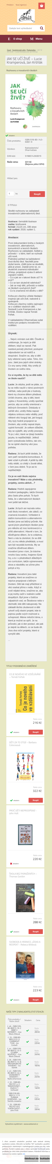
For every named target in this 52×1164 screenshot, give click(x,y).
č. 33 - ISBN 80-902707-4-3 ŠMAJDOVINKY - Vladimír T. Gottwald (14, 1086)
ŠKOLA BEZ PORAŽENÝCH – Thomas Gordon (23, 875)
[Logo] (26, 16)
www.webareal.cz (31, 1123)
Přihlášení (10, 4)
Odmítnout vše (32, 1158)
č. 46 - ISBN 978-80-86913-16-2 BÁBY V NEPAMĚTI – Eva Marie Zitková (14, 1030)
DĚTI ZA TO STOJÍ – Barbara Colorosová (23, 744)
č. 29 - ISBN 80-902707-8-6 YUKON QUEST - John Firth (14, 1107)
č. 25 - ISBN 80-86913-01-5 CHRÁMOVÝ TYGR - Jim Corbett (14, 1041)
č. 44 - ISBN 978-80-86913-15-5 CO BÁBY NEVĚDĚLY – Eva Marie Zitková (14, 1052)
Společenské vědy (19, 50)
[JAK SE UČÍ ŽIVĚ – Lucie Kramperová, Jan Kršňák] (26, 75)
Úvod (9, 50)
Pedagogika (31, 50)
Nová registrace (21, 4)
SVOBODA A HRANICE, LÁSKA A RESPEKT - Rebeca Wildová (24, 943)
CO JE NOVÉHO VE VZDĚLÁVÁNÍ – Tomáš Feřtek (25, 675)
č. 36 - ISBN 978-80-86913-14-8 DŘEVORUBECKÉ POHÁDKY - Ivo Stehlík (14, 1063)
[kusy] (10, 193)
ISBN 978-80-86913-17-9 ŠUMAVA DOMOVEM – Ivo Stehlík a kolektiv (14, 1097)
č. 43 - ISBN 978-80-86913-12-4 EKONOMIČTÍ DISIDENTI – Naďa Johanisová (14, 1074)
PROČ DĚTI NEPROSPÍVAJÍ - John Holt (23, 812)
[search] (41, 28)
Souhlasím (45, 1158)
